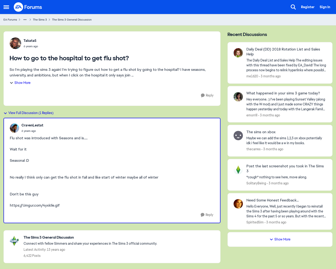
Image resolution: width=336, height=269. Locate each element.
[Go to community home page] (28, 7)
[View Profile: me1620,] (238, 52)
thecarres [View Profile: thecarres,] (253, 149)
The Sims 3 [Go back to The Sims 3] (40, 20)
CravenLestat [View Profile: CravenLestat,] (32, 125)
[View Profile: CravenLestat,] (14, 128)
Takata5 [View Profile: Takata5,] (30, 41)
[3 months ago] (270, 76)
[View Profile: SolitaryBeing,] (238, 169)
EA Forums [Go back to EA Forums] (10, 20)
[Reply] (207, 95)
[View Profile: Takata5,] (15, 43)
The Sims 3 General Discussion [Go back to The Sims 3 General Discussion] (72, 20)
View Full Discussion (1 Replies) (28, 113)
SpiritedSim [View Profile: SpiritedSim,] (255, 222)
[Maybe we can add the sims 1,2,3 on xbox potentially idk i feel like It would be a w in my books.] (286, 141)
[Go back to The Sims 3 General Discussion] (90, 237)
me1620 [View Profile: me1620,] (252, 76)
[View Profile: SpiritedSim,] (238, 203)
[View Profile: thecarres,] (238, 135)
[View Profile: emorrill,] (238, 96)
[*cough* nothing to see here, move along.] (286, 177)
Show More (20, 83)
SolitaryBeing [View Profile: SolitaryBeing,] (256, 183)
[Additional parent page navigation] (25, 19)
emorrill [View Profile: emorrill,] (251, 115)
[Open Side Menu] (6, 7)
